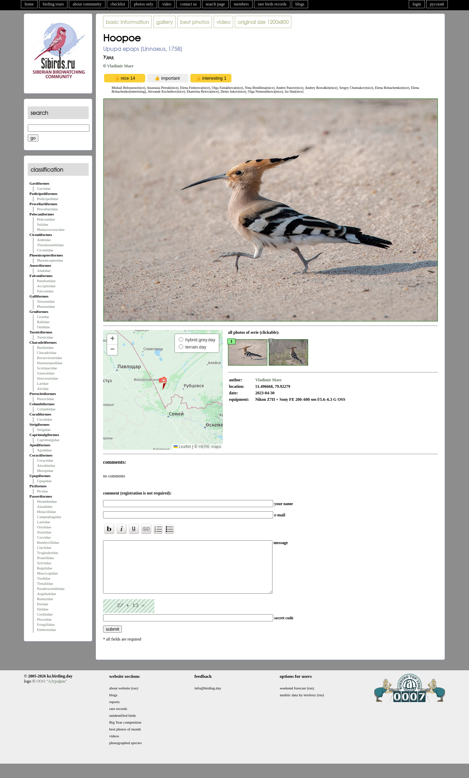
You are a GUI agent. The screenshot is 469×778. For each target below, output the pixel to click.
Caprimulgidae (48, 440)
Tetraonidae (46, 301)
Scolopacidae (47, 368)
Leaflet (182, 446)
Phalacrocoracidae (51, 229)
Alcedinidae (46, 465)
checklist (118, 4)
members (241, 4)
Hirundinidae (47, 501)
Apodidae (44, 450)
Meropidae (45, 471)
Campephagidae (49, 517)
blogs (299, 4)
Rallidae (43, 322)
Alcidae (43, 388)
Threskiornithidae (50, 245)
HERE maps (210, 446)
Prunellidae (45, 558)
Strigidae (44, 429)
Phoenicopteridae (50, 260)
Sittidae (43, 609)
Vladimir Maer (120, 66)
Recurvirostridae (49, 358)
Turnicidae (45, 337)
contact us (188, 4)
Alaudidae (44, 506)
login (417, 4)
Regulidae (44, 568)
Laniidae (43, 522)
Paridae (42, 604)
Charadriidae (46, 353)
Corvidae (44, 537)
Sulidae (42, 224)
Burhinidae (45, 347)
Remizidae (45, 599)
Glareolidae (45, 373)
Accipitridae (46, 286)
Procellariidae (47, 209)
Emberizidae (46, 630)
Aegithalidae (46, 594)
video (167, 4)
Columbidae (46, 409)
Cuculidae (44, 419)
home (29, 4)
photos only (143, 4)
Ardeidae (44, 240)
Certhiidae (45, 614)
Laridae (43, 383)
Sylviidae (44, 563)
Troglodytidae (47, 553)
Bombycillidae (48, 542)
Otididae (43, 327)
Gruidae (43, 317)
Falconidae (45, 291)
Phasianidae (46, 306)
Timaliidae (45, 583)
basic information (127, 21)
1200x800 (263, 21)
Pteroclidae (45, 399)
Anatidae (44, 270)
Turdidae (43, 578)
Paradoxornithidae (51, 588)
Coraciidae (45, 460)
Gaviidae (44, 188)
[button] (162, 383)
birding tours (53, 4)
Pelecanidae (46, 219)
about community (87, 4)
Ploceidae (44, 619)
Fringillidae (45, 624)
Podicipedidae (47, 199)
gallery (164, 21)
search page (215, 4)
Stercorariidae (47, 378)
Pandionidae (46, 281)
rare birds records (272, 4)
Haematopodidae (50, 363)
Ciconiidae (45, 250)
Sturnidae (44, 532)
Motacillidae (46, 512)
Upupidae (44, 481)
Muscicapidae (47, 573)
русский (437, 4)
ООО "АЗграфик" (51, 691)
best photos (194, 21)
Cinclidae (44, 547)
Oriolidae (44, 527)
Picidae (42, 491)
